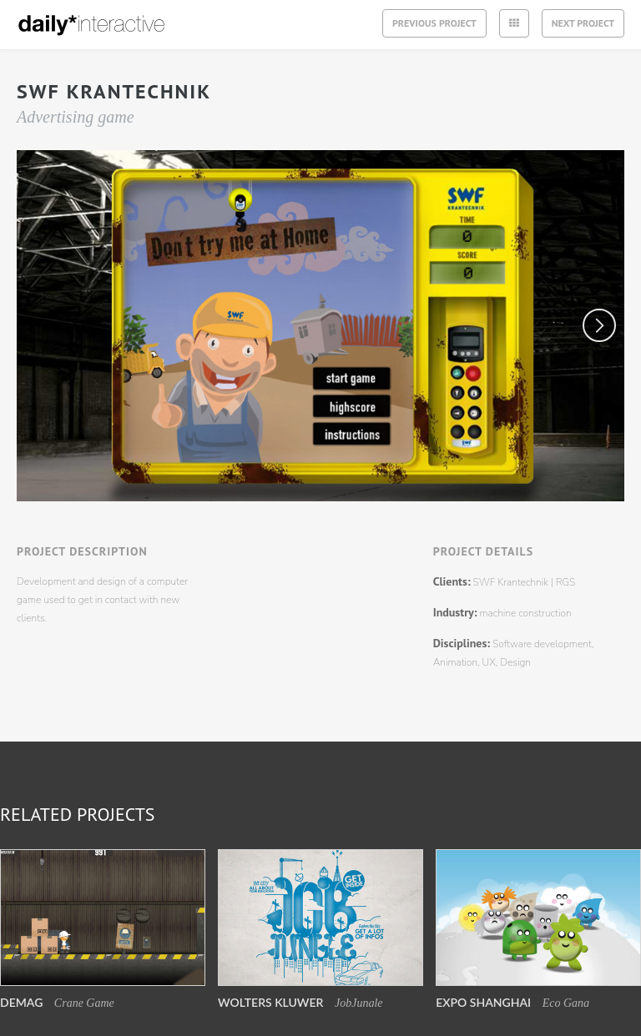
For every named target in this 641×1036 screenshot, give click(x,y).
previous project (434, 22)
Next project (583, 14)
